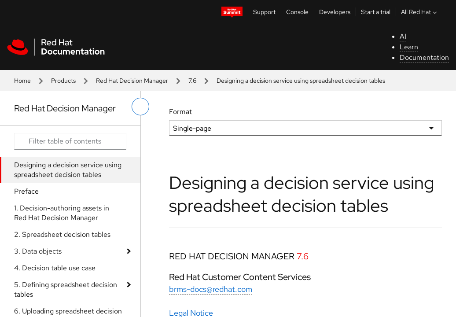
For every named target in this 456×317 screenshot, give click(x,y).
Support (264, 12)
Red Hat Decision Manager (132, 81)
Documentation (424, 57)
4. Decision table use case (55, 268)
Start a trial (375, 12)
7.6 (192, 81)
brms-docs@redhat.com (210, 289)
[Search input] (70, 141)
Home (22, 81)
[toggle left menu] (140, 106)
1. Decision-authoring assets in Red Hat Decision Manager (61, 212)
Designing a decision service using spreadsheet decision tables (67, 169)
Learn (409, 47)
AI (403, 36)
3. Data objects (38, 251)
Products (63, 81)
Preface (26, 191)
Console (297, 12)
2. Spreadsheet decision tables (62, 234)
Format (180, 111)
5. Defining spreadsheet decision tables (65, 289)
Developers (334, 12)
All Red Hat (420, 12)
